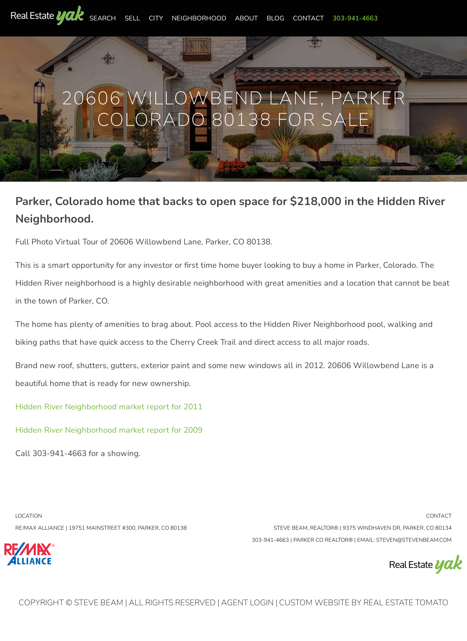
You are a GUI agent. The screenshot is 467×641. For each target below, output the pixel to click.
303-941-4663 (270, 540)
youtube (453, 22)
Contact (439, 516)
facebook (424, 22)
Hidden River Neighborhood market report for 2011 (108, 406)
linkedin (438, 22)
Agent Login (247, 602)
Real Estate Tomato (405, 602)
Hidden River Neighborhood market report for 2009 (108, 430)
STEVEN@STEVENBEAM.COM (414, 540)
